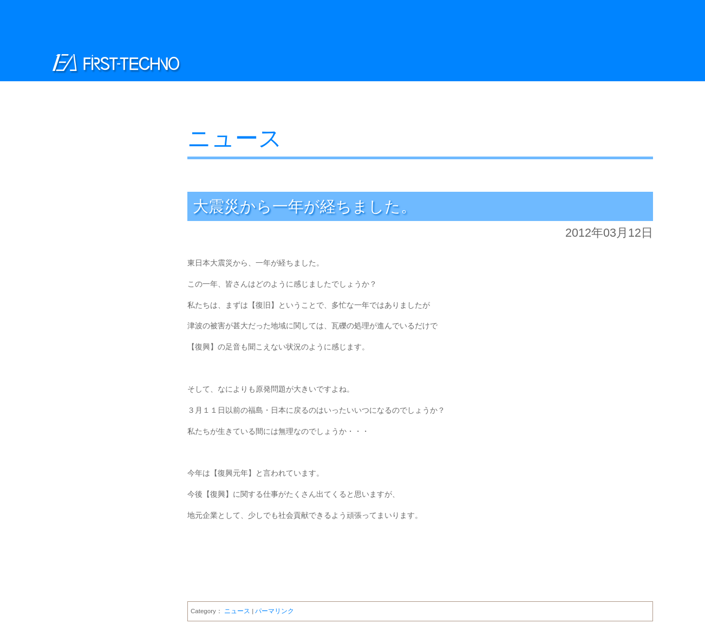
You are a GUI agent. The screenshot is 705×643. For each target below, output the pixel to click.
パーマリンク (274, 611)
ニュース (234, 138)
